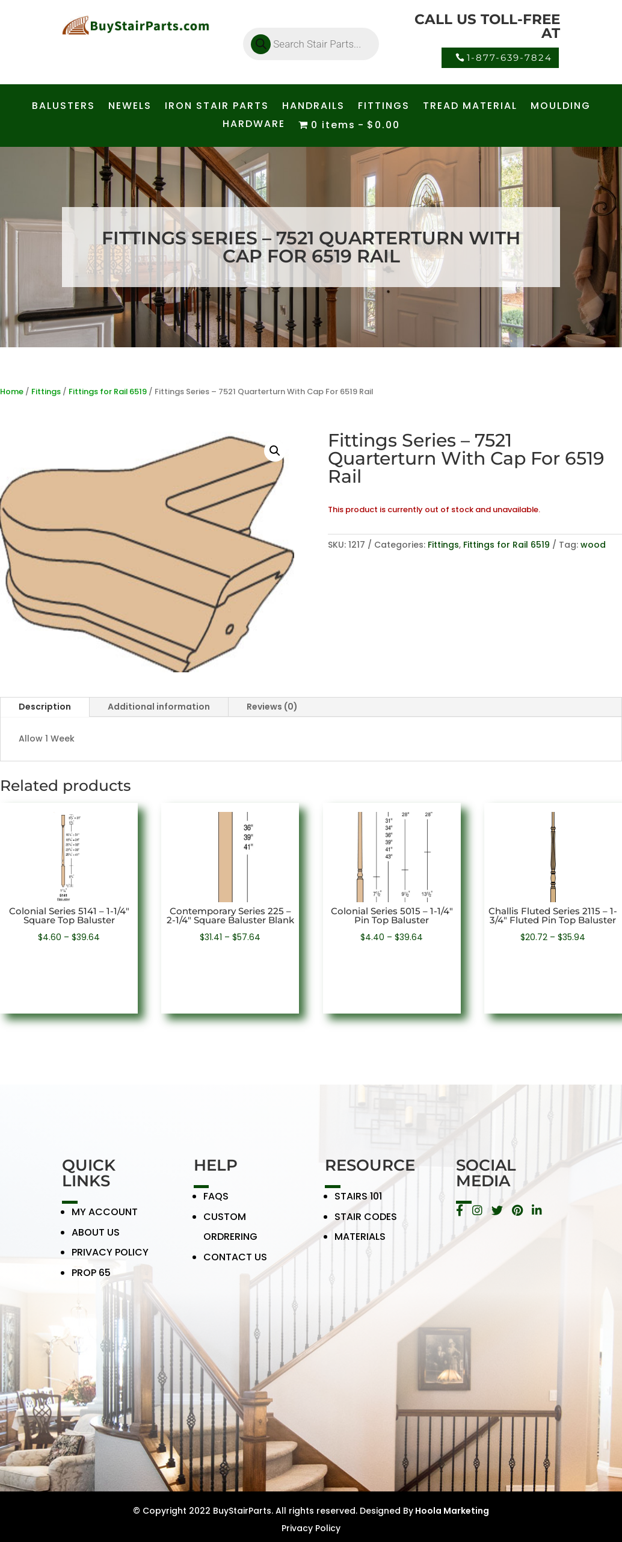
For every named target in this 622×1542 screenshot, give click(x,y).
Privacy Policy (311, 1528)
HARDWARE (254, 125)
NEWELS (130, 107)
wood (593, 545)
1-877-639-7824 (509, 57)
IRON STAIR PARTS (217, 107)
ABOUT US (96, 1239)
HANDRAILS (313, 107)
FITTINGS (384, 107)
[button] (275, 451)
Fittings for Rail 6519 (108, 391)
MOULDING (561, 107)
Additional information (159, 707)
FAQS (216, 1203)
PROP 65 (91, 1280)
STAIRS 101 (358, 1203)
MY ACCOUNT (105, 1219)
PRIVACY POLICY (110, 1260)
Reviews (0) (272, 707)
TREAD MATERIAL (470, 107)
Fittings (46, 391)
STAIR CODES (365, 1224)
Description (45, 707)
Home (11, 391)
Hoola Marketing (451, 1511)
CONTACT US (235, 1264)
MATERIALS (360, 1244)
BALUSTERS (63, 107)
